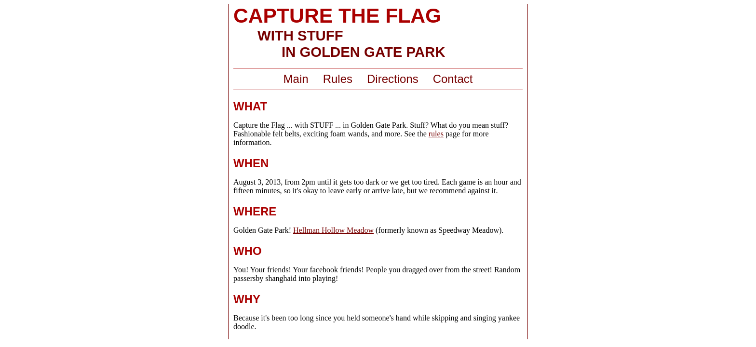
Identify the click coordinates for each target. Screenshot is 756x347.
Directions (392, 78)
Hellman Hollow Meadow (333, 230)
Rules (337, 78)
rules (436, 134)
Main (296, 78)
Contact (453, 78)
